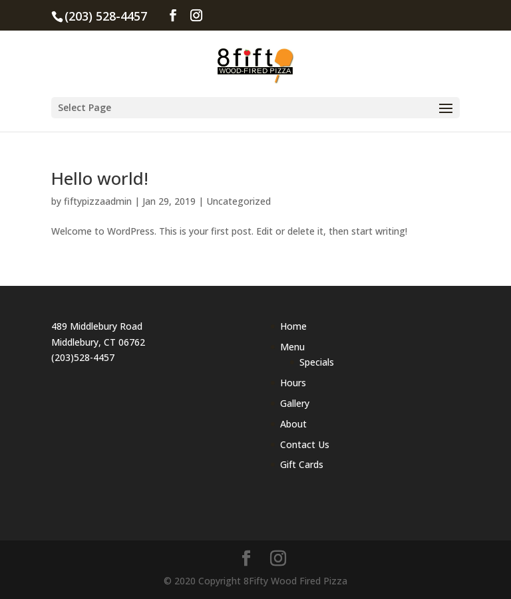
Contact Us (304, 444)
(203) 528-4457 (106, 16)
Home (293, 326)
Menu (292, 346)
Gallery (294, 403)
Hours (293, 382)
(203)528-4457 (82, 357)
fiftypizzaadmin (98, 201)
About (293, 424)
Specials (316, 362)
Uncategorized (238, 201)
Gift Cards (301, 464)
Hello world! (99, 178)
